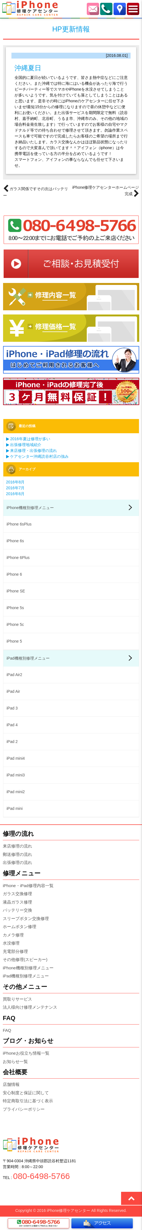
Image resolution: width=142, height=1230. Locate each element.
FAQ (7, 1030)
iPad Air (13, 691)
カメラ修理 (13, 935)
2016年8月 (15, 482)
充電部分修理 (15, 951)
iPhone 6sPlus (19, 524)
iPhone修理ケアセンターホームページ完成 (105, 191)
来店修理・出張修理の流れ (31, 450)
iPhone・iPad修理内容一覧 (28, 885)
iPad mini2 (16, 792)
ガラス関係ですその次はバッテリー (35, 191)
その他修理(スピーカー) (25, 959)
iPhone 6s (15, 541)
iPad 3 (12, 708)
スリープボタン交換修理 (26, 918)
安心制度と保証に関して (26, 1092)
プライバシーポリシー (24, 1109)
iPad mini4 (16, 758)
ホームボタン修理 (19, 926)
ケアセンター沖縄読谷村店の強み (37, 456)
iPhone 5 (14, 641)
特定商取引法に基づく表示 (28, 1100)
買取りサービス (17, 999)
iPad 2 (12, 741)
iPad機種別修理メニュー (28, 658)
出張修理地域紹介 (24, 444)
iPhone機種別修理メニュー (30, 507)
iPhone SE (16, 591)
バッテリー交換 (17, 910)
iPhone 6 (14, 574)
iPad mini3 (16, 775)
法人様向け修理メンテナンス (30, 1007)
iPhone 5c (15, 624)
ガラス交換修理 (17, 893)
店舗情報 (11, 1084)
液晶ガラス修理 (17, 902)
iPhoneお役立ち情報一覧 (26, 1053)
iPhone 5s (15, 608)
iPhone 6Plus (18, 557)
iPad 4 (12, 725)
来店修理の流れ (17, 846)
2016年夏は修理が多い (28, 439)
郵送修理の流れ (17, 854)
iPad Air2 (14, 674)
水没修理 (11, 943)
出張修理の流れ (17, 862)
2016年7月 (15, 488)
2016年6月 (15, 493)
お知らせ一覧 (15, 1061)
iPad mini (15, 808)
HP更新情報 (71, 29)
